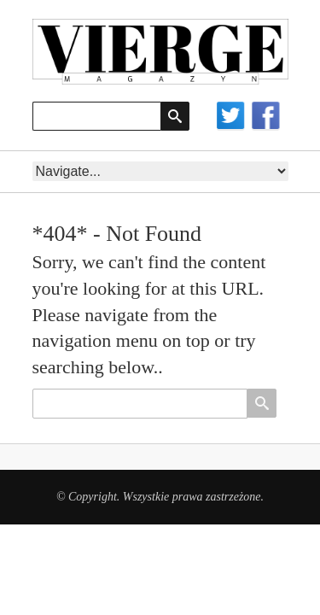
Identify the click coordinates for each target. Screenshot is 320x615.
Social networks (248, 116)
